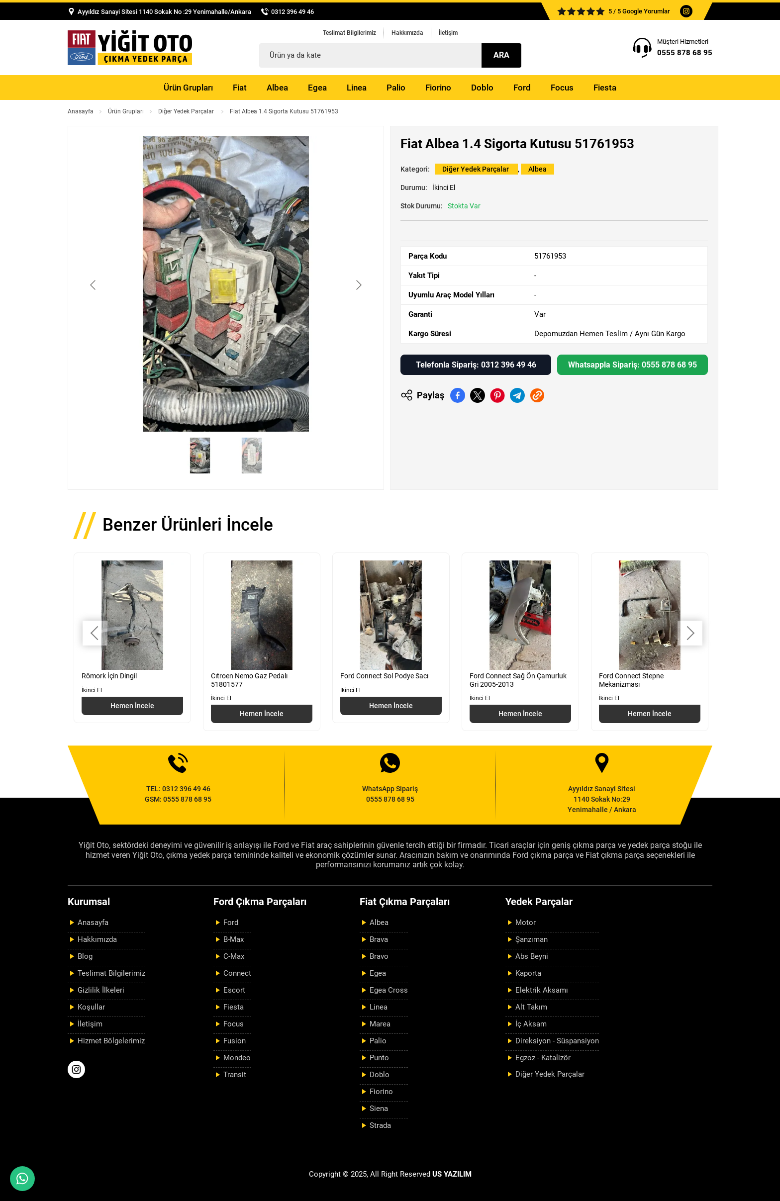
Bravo (379, 956)
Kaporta (528, 973)
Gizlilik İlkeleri (101, 990)
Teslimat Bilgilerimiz (349, 32)
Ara (501, 55)
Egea (317, 87)
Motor (525, 922)
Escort (234, 990)
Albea (277, 87)
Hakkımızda (407, 32)
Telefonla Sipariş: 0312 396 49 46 (476, 365)
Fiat (240, 87)
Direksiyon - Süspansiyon (557, 1040)
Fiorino (438, 87)
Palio (396, 87)
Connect (237, 973)
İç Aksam (531, 1023)
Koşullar (91, 1007)
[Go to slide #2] (252, 455)
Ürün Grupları (188, 87)
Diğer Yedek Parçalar (186, 111)
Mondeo (237, 1057)
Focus (562, 87)
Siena (379, 1108)
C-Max (233, 956)
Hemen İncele (132, 706)
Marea (380, 1023)
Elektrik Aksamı (541, 990)
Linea (357, 87)
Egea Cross (389, 990)
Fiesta (604, 87)
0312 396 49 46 (292, 11)
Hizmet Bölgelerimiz (111, 1040)
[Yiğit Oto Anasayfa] (130, 47)
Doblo (482, 87)
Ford (522, 87)
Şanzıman (531, 939)
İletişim (448, 32)
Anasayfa (81, 111)
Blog (85, 956)
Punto (379, 1057)
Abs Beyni (531, 956)
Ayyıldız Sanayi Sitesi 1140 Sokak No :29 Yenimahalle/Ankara (164, 11)
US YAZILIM (452, 1174)
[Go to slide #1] (200, 455)
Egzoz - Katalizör (543, 1057)
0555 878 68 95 (684, 52)
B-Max (233, 939)
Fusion (234, 1040)
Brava (379, 939)
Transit (234, 1074)
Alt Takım (531, 1007)
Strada (380, 1125)
